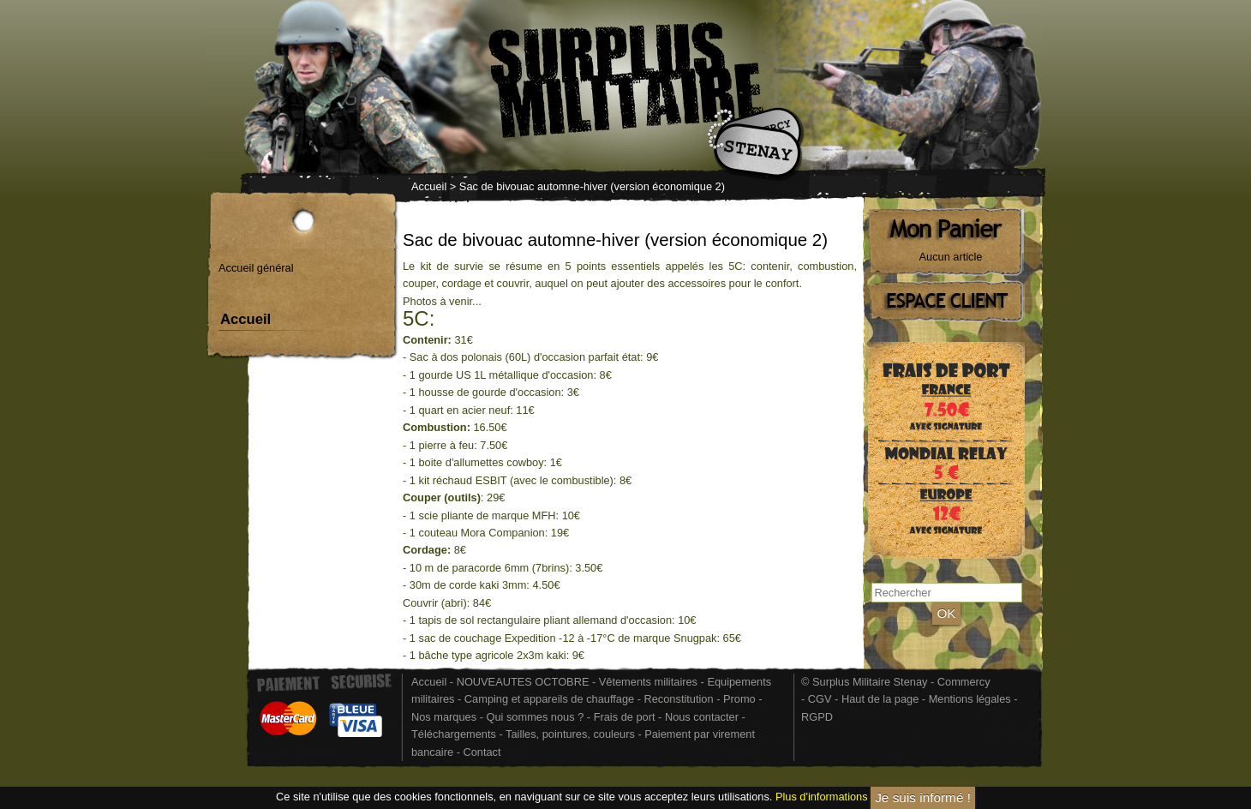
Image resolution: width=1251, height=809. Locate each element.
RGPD (817, 716)
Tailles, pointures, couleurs (570, 734)
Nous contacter (702, 716)
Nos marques (443, 716)
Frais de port (626, 716)
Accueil (428, 186)
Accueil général (256, 267)
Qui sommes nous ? (536, 716)
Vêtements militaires (648, 681)
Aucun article (951, 256)
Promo (740, 698)
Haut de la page (880, 698)
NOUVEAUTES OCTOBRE (523, 681)
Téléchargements (453, 734)
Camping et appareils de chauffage (549, 698)
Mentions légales (970, 698)
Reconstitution (679, 698)
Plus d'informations (821, 796)
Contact (481, 752)
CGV (820, 698)
